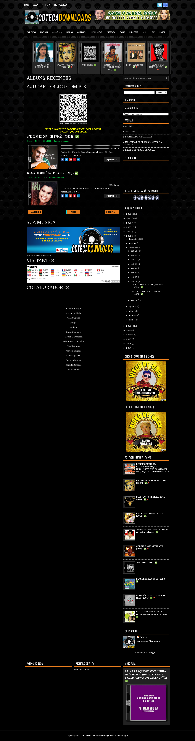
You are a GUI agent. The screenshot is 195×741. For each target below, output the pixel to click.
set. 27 (134, 260)
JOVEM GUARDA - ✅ (89, 65)
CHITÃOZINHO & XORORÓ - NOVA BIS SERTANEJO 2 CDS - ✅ (151, 614)
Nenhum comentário (61, 140)
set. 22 (134, 268)
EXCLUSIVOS (31, 32)
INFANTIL (162, 32)
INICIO (73, 212)
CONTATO (130, 131)
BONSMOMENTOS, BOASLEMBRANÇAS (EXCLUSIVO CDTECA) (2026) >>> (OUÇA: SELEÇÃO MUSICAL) (152, 468)
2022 (129, 231)
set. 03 (134, 300)
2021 (128, 236)
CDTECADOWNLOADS (96, 735)
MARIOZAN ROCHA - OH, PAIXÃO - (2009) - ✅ (53, 136)
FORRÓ (122, 32)
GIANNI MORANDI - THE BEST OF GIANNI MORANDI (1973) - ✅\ (112, 67)
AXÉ (153, 32)
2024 (129, 223)
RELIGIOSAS (133, 32)
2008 (129, 343)
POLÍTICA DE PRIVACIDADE (138, 137)
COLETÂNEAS (82, 32)
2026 (129, 214)
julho (131, 311)
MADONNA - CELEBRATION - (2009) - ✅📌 (66, 66)
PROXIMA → (111, 212)
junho (131, 315)
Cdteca (143, 637)
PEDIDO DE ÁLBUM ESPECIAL (140, 150)
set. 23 (134, 264)
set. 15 (134, 277)
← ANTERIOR (35, 212)
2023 (129, 227)
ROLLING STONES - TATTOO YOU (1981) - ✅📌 (158, 67)
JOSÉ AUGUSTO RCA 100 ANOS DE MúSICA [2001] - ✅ (152, 531)
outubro (133, 243)
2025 (129, 218)
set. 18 (134, 273)
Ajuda (35, 4)
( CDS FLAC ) (57, 32)
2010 (129, 339)
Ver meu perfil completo (148, 641)
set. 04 (134, 282)
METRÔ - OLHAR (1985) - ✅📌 (135, 66)
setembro (134, 248)
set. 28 (134, 255)
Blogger (152, 652)
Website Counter (82, 669)
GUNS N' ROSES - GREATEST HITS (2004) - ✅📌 (150, 596)
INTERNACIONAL (97, 32)
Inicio (26, 4)
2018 (128, 335)
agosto (132, 306)
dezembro (134, 239)
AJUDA (128, 126)
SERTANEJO (111, 32)
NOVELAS (69, 32)
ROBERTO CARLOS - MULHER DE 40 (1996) (43, 66)
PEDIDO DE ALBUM (60, 4)
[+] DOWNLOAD (112, 159)
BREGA (145, 32)
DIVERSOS (44, 32)
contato (46, 4)
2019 (128, 330)
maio (131, 320)
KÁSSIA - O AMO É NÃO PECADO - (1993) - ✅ (52, 173)
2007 (129, 348)
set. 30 (134, 251)
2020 (129, 326)
